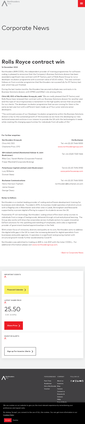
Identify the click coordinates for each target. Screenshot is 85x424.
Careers (60, 389)
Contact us (61, 391)
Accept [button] (7, 420)
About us (60, 381)
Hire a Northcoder (50, 386)
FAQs (59, 399)
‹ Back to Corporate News (72, 253)
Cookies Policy (8, 415)
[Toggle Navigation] (81, 3)
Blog (58, 386)
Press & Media (62, 402)
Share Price (13, 326)
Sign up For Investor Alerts (20, 351)
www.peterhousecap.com (72, 171)
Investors (60, 383)
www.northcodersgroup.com (70, 147)
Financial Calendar (16, 290)
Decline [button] (15, 420)
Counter (47, 389)
